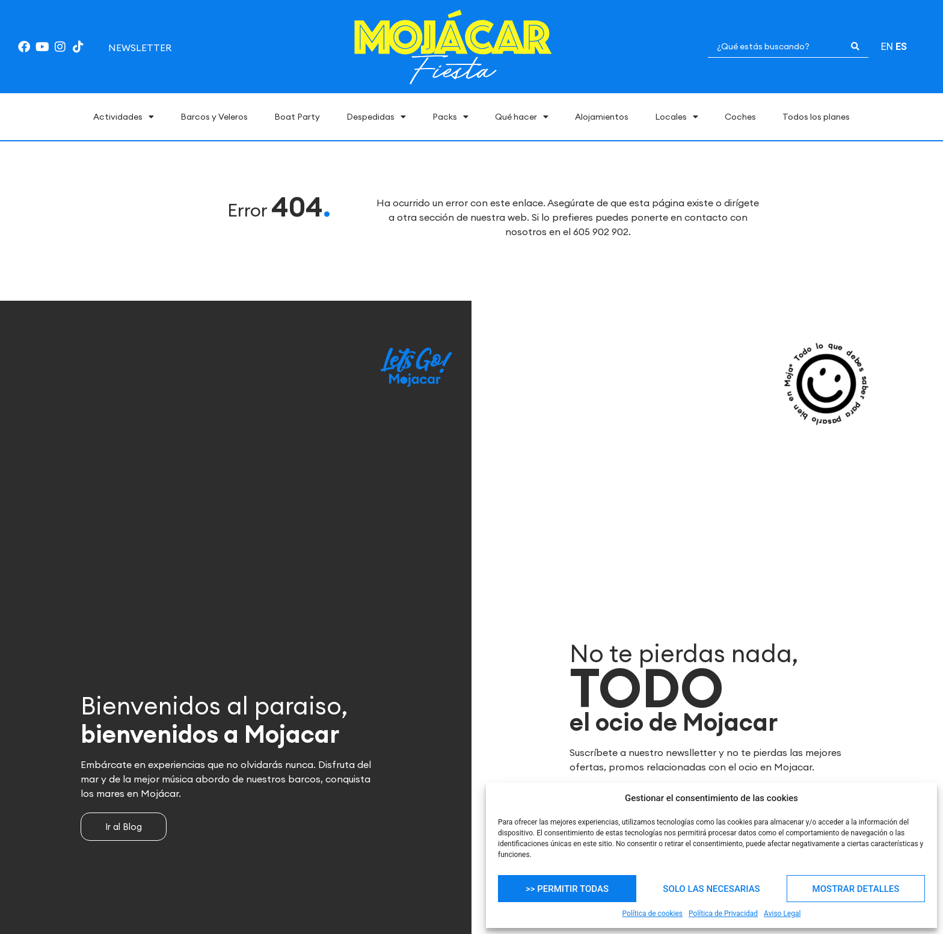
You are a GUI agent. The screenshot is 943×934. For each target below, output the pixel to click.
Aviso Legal (782, 913)
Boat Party (297, 116)
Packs (450, 117)
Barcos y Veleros (214, 116)
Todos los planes (816, 116)
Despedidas (376, 117)
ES (901, 46)
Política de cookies (652, 913)
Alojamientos (601, 116)
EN (886, 46)
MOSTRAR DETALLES (856, 888)
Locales (676, 117)
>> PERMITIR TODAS (567, 888)
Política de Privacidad (723, 913)
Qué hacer (521, 117)
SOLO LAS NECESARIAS (711, 888)
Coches (740, 116)
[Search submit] (855, 46)
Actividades (123, 117)
